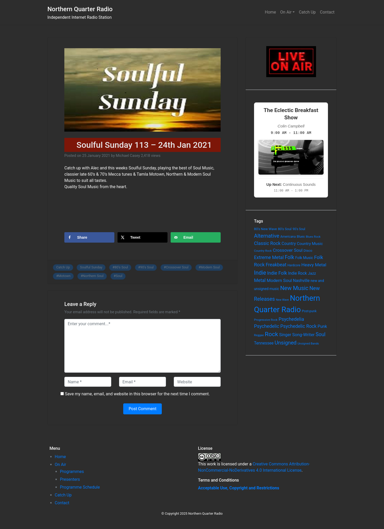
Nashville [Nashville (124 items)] (301, 280)
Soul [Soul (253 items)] (320, 334)
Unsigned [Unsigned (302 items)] (285, 343)
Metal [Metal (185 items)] (260, 280)
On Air (286, 12)
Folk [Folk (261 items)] (289, 257)
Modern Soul (210, 267)
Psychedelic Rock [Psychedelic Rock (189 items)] (298, 326)
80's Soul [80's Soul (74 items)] (285, 229)
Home (270, 12)
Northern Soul (93, 276)
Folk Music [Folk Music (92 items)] (304, 258)
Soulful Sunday (91, 267)
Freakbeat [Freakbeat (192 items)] (276, 264)
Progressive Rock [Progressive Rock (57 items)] (265, 320)
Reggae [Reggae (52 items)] (259, 335)
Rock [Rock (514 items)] (271, 334)
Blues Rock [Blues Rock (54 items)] (313, 236)
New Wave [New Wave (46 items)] (282, 300)
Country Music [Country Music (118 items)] (310, 243)
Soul (119, 276)
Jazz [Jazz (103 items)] (312, 273)
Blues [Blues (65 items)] (301, 236)
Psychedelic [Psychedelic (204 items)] (266, 326)
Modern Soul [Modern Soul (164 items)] (279, 280)
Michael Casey (128, 155)
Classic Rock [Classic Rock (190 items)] (267, 243)
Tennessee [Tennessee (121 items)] (264, 343)
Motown (64, 276)
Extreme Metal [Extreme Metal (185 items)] (269, 257)
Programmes (72, 471)
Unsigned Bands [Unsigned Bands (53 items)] (308, 343)
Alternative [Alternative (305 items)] (266, 236)
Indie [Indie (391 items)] (260, 272)
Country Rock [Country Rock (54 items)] (263, 251)
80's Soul (121, 267)
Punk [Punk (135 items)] (322, 326)
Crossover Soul (177, 267)
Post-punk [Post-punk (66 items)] (309, 311)
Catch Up (307, 12)
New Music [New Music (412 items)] (294, 288)
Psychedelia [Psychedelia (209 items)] (291, 319)
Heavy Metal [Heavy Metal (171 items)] (313, 264)
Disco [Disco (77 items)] (308, 251)
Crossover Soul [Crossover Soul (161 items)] (287, 250)
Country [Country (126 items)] (289, 243)
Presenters (70, 479)
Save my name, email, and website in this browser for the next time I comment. (137, 393)
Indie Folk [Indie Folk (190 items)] (277, 273)
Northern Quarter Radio (80, 9)
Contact (327, 12)
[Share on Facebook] (89, 237)
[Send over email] (196, 237)
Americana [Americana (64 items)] (288, 236)
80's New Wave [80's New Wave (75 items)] (265, 229)
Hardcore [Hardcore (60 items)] (293, 265)
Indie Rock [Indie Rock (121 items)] (297, 273)
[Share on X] (142, 237)
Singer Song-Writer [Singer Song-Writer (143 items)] (296, 334)
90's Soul (147, 267)
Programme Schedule (80, 487)
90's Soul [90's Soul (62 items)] (299, 229)
